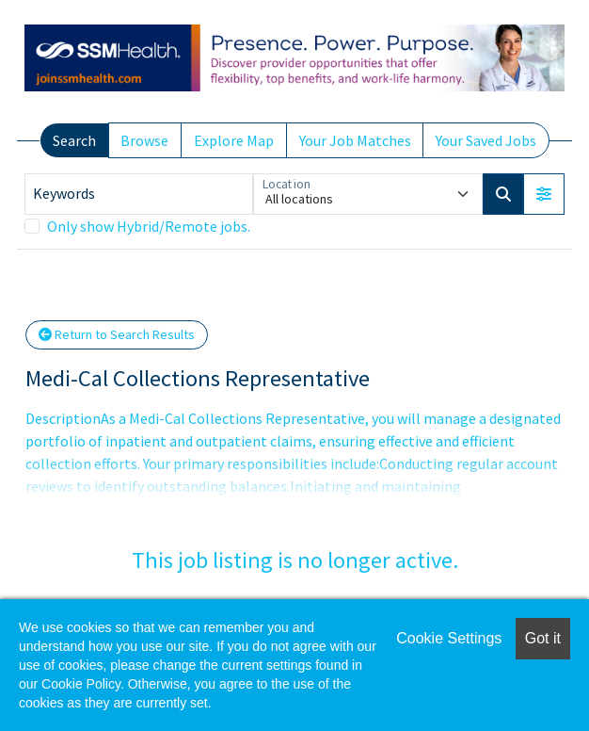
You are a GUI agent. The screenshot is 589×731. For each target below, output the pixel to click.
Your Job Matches (355, 140)
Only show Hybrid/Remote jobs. (148, 226)
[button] (544, 194)
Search (74, 140)
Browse (144, 140)
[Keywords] (138, 194)
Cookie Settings (448, 638)
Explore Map (234, 140)
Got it (543, 638)
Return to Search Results (117, 334)
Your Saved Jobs (486, 140)
